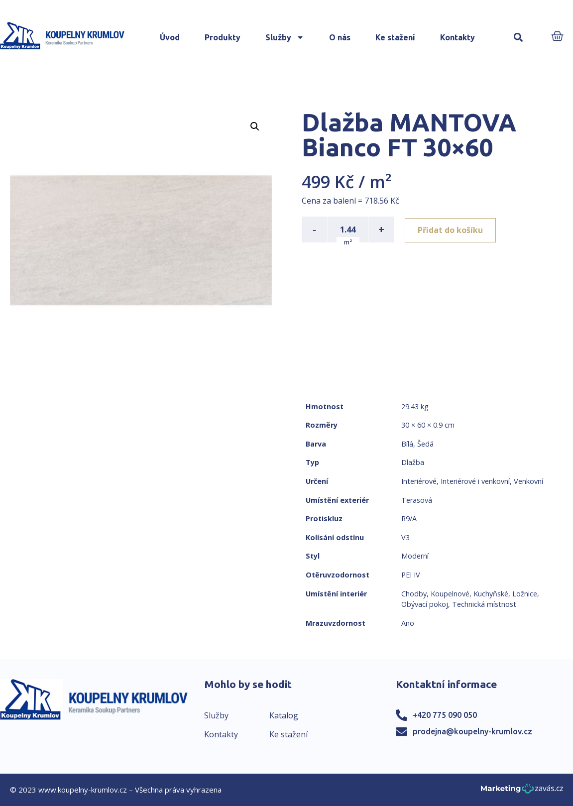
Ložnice (524, 593)
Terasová (416, 500)
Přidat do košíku (451, 229)
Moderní (415, 556)
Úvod (170, 37)
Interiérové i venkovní (475, 481)
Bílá (407, 444)
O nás (339, 37)
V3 (405, 537)
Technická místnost (484, 604)
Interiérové (419, 481)
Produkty (222, 37)
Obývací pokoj (424, 604)
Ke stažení (395, 37)
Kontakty (457, 37)
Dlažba (412, 462)
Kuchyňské (490, 593)
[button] (518, 37)
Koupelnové (450, 593)
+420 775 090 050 (445, 714)
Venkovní (528, 481)
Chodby (414, 593)
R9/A (409, 518)
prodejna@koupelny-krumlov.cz (472, 731)
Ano (407, 623)
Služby (284, 37)
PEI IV (410, 574)
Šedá (425, 444)
